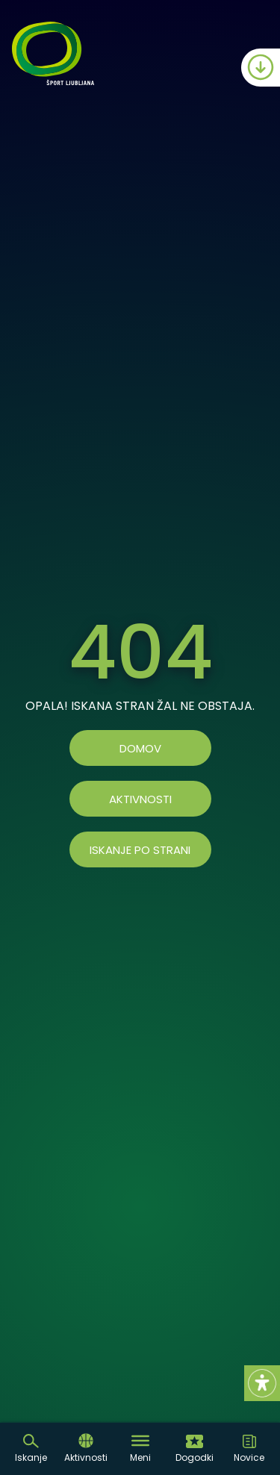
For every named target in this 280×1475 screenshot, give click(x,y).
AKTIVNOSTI (140, 799)
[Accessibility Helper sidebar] (262, 1383)
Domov (140, 748)
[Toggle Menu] (140, 1440)
